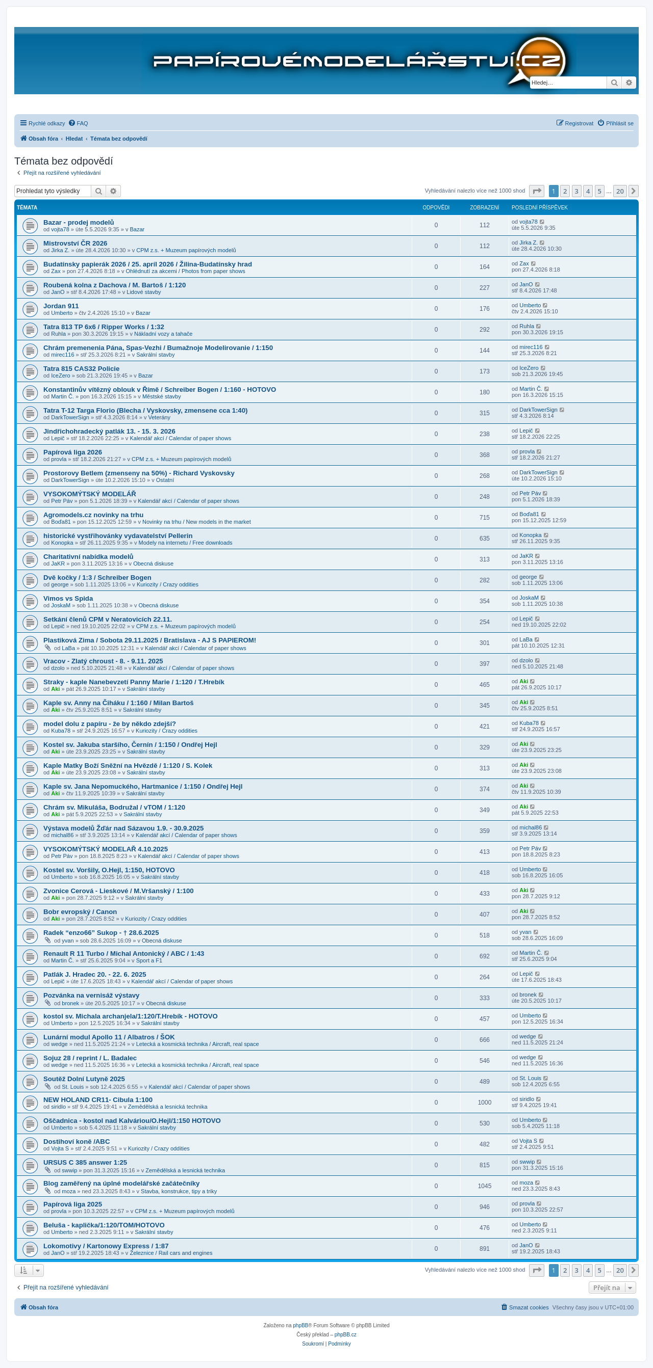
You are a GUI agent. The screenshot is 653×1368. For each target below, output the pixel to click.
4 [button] (588, 191)
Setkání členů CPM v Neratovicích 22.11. (107, 619)
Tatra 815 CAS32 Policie (81, 368)
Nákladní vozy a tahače (163, 334)
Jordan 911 (61, 306)
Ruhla (58, 334)
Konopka (62, 543)
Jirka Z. (60, 250)
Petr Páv (61, 501)
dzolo (57, 668)
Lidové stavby (144, 292)
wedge (59, 1044)
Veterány (159, 417)
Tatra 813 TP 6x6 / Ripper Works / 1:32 (103, 327)
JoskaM (60, 605)
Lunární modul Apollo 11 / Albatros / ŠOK (109, 1037)
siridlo (58, 1107)
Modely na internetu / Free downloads (186, 543)
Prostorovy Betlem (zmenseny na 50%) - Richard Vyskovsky (139, 473)
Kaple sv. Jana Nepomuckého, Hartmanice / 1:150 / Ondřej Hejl (142, 786)
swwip (69, 1170)
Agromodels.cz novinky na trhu (93, 515)
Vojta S (60, 1148)
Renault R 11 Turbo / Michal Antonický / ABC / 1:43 (123, 953)
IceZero (60, 375)
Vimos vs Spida (68, 598)
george (59, 584)
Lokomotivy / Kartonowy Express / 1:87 (106, 1246)
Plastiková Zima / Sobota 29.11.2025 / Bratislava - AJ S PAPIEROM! (149, 640)
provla (58, 459)
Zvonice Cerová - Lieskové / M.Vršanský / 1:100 (118, 891)
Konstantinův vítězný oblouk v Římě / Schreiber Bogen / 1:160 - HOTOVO (159, 389)
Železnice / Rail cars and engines (171, 1253)
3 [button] (577, 191)
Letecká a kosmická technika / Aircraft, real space (197, 1044)
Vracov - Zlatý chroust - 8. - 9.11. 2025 (103, 661)
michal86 (62, 835)
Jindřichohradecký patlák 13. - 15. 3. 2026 (109, 431)
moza (69, 1191)
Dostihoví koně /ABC (76, 1141)
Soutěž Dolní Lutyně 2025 (84, 1079)
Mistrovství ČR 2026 (75, 243)
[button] (536, 191)
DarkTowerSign (70, 417)
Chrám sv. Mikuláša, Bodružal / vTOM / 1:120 (114, 807)
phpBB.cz (346, 1334)
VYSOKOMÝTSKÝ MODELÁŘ (89, 494)
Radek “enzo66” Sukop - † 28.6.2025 (101, 932)
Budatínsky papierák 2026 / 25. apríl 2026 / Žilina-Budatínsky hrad (147, 264)
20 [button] (620, 191)
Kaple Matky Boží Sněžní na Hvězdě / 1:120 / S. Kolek (127, 765)
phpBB (300, 1325)
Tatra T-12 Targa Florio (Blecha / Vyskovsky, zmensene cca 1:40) (145, 410)
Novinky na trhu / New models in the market (196, 522)
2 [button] (565, 191)
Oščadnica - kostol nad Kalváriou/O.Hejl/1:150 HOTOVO (132, 1120)
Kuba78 (60, 731)
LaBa (68, 648)
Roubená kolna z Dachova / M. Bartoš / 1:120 (114, 285)
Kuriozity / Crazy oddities (167, 584)
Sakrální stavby (155, 355)
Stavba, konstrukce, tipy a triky (179, 1191)
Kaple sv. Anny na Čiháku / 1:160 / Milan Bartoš (118, 703)
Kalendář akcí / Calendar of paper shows (180, 438)
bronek (70, 1003)
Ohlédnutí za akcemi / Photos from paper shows (185, 271)
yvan (67, 940)
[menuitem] (78, 123)
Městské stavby (161, 396)
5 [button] (599, 191)
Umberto (61, 313)
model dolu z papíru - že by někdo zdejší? (109, 724)
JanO (57, 292)
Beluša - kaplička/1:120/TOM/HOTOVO (104, 1225)
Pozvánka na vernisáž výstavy (91, 995)
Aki (55, 689)
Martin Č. (62, 396)
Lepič (57, 438)
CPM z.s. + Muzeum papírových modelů (186, 250)
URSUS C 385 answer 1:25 (85, 1162)
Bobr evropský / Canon (80, 912)
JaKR (58, 563)
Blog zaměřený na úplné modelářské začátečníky (121, 1183)
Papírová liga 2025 (72, 1204)
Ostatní (165, 480)
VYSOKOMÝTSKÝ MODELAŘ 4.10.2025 (105, 849)
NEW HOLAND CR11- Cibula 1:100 (98, 1100)
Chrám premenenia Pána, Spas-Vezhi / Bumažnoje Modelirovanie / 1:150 (158, 348)
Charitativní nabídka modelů (88, 556)
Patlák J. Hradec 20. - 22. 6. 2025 (94, 974)
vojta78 (60, 229)
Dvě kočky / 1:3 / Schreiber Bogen (97, 577)
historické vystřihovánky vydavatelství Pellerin (117, 536)
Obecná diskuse (153, 563)
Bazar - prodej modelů (78, 222)
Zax (55, 271)
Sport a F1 (149, 960)
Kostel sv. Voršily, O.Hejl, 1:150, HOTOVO (109, 870)
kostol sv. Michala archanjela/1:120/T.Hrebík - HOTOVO (130, 1016)
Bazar (137, 229)
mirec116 (62, 355)
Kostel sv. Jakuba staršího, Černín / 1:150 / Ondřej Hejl (130, 744)
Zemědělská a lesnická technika (168, 1107)
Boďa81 (61, 522)
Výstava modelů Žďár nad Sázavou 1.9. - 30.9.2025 (123, 828)
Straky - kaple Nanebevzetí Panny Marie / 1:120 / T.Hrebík (133, 682)
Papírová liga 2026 (72, 452)
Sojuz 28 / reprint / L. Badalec (90, 1058)
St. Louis (73, 1087)
